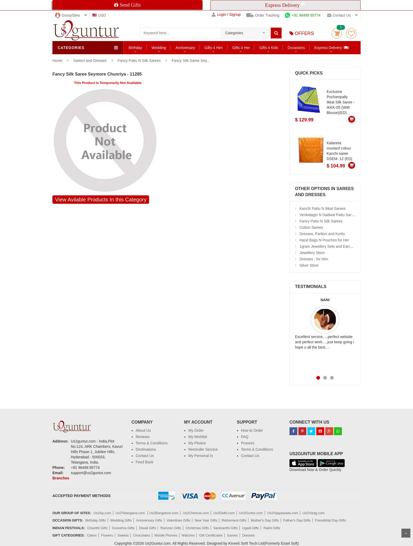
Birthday (135, 48)
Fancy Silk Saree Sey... (191, 60)
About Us (143, 430)
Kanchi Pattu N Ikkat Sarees (322, 208)
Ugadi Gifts (250, 528)
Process (247, 443)
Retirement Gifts (234, 520)
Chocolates (141, 535)
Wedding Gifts (121, 520)
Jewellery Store (312, 253)
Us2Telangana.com (131, 513)
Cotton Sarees (311, 227)
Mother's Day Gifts (265, 520)
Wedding (158, 48)
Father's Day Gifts (297, 520)
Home (57, 60)
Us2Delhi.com (224, 513)
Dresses (248, 535)
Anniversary (185, 48)
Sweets (123, 535)
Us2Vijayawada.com (282, 513)
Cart (337, 33)
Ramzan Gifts (170, 528)
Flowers (107, 535)
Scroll (405, 533)
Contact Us (145, 456)
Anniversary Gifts (149, 520)
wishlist (351, 33)
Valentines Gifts (178, 520)
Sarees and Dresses (90, 60)
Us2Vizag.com (314, 513)
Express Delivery (331, 47)
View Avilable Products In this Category (100, 199)
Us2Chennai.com (196, 513)
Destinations (146, 449)
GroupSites (67, 15)
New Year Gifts (206, 520)
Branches (60, 478)
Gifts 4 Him (213, 48)
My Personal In (200, 456)
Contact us (339, 15)
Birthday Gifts (95, 520)
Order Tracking (262, 15)
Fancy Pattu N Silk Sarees (139, 60)
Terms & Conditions (152, 443)
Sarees (232, 535)
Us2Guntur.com (251, 513)
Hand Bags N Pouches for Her (324, 240)
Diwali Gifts (147, 528)
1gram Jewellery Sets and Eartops (327, 246)
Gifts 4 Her (241, 48)
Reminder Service (203, 449)
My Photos (197, 443)
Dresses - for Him (313, 259)
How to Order (252, 430)
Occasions (296, 48)
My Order (196, 430)
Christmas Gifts (197, 528)
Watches (188, 535)
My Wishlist (197, 437)
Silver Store (308, 265)
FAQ (244, 437)
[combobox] (246, 31)
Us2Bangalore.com (163, 513)
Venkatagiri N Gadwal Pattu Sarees (328, 215)
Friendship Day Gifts (330, 520)
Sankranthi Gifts (225, 528)
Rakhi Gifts (271, 528)
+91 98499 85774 (302, 15)
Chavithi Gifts (97, 528)
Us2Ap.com (102, 513)
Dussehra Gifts (123, 528)
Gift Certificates (211, 535)
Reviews (143, 437)
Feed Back (144, 462)
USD (99, 15)
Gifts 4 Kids (268, 48)
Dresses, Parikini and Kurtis (322, 234)
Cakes (92, 535)
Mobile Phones (166, 535)
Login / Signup (226, 15)
